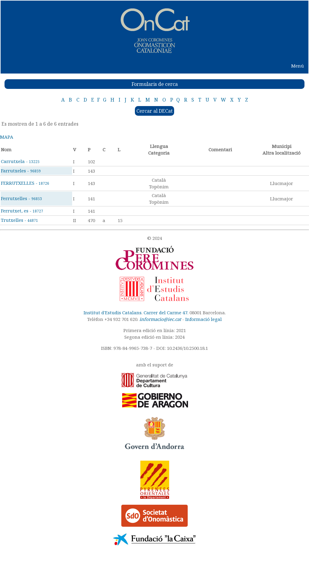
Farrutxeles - (21, 171)
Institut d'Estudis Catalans (113, 312)
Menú (297, 66)
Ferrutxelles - (21, 198)
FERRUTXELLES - (25, 183)
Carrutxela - (20, 161)
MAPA (6, 137)
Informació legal (203, 319)
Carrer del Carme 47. (166, 312)
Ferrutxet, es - (22, 211)
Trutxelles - (19, 220)
